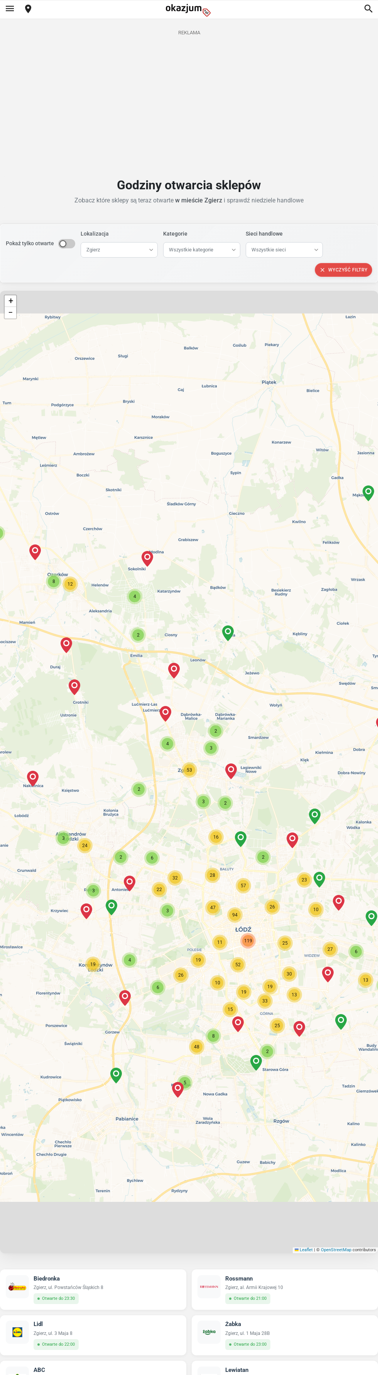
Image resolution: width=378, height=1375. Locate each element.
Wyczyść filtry (343, 270)
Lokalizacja (95, 234)
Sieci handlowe (264, 234)
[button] (189, 770)
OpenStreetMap (336, 1249)
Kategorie (175, 234)
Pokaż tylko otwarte (30, 243)
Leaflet (304, 1249)
